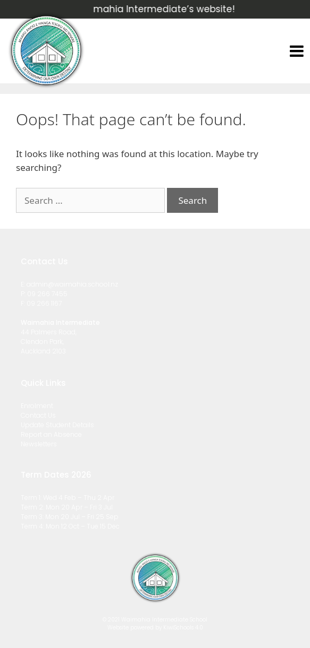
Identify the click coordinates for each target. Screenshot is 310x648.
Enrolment (37, 405)
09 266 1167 (44, 303)
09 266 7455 (47, 293)
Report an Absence (51, 434)
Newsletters (39, 443)
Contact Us (38, 415)
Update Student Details (57, 424)
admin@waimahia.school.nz (72, 284)
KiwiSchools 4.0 (183, 628)
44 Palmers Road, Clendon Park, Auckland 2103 (49, 341)
